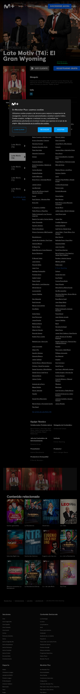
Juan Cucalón (59, 247)
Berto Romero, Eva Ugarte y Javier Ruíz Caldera (64, 254)
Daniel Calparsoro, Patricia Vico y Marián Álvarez (65, 342)
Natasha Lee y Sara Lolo (40, 341)
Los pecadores (44, 624)
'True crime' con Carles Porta (48, 641)
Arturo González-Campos (40, 140)
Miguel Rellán (36, 387)
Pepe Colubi (36, 281)
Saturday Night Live (13, 556)
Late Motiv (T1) (16, 190)
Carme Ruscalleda (61, 281)
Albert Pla (35, 350)
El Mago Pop (36, 247)
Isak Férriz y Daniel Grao (63, 229)
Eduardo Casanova (38, 153)
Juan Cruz (35, 268)
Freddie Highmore (61, 222)
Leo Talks (63, 525)
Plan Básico (43, 692)
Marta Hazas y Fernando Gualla (42, 404)
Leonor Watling (37, 294)
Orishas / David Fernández (40, 366)
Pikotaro (58, 384)
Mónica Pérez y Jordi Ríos (63, 170)
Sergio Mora (59, 207)
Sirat (41, 627)
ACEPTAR (60, 130)
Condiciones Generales (46, 678)
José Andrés (36, 261)
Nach (57, 323)
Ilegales (57, 359)
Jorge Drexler (36, 320)
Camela (58, 147)
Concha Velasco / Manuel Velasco (63, 380)
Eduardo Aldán (60, 243)
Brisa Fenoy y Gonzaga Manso (41, 179)
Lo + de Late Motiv (48, 586)
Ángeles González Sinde (39, 147)
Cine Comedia (6, 627)
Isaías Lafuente (60, 225)
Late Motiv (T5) (16, 145)
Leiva (57, 176)
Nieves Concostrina (38, 305)
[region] (40, 117)
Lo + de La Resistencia (67, 556)
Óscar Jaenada (37, 390)
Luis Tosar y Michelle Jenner (64, 369)
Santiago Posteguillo (38, 271)
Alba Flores (59, 330)
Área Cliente (43, 675)
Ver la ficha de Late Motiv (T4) (41, 412)
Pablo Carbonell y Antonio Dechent (63, 309)
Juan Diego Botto (60, 302)
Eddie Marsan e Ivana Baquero (42, 250)
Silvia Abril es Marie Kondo (63, 287)
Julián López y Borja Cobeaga (64, 211)
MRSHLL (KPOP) (60, 261)
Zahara (57, 271)
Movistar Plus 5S (44, 658)
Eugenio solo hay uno (49, 556)
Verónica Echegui (61, 327)
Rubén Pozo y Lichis (38, 336)
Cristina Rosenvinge (61, 184)
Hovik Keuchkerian (61, 250)
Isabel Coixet (36, 278)
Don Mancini (59, 356)
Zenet (34, 196)
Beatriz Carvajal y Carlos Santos (42, 219)
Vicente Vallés (36, 265)
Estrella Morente (60, 191)
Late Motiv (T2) (16, 178)
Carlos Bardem (37, 170)
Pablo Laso (58, 265)
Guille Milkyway (37, 176)
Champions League (7, 672)
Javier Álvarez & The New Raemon (63, 337)
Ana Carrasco (59, 363)
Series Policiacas (7, 647)
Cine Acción (5, 630)
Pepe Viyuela (59, 284)
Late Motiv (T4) (16, 156)
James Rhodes (60, 404)
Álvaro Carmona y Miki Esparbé (42, 232)
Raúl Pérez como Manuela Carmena (63, 203)
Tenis (3, 689)
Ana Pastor (58, 278)
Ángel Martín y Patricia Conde (65, 162)
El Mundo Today (37, 258)
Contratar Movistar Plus (46, 683)
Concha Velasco (37, 162)
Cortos (4, 633)
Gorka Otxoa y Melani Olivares (42, 363)
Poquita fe (43, 638)
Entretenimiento (7, 658)
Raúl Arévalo (36, 302)
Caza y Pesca (43, 656)
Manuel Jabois (60, 137)
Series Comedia (6, 650)
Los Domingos (44, 618)
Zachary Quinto (60, 173)
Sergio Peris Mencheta (39, 399)
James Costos (36, 379)
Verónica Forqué (37, 144)
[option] (14, 479)
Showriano (45, 525)
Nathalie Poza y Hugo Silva (63, 240)
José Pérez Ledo (60, 214)
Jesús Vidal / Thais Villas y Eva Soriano (65, 233)
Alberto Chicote (37, 330)
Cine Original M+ (7, 621)
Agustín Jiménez (37, 225)
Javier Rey (58, 219)
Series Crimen (6, 653)
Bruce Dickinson (37, 253)
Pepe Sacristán (37, 150)
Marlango (58, 387)
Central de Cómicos (31, 556)
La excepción (36, 291)
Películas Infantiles (7, 635)
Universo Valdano (7, 683)
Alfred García (36, 287)
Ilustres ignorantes (13, 525)
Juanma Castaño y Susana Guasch (63, 399)
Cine (29, 6)
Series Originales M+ (8, 641)
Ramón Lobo (59, 188)
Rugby (4, 692)
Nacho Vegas (36, 327)
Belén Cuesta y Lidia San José (41, 137)
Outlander (43, 633)
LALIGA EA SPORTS (7, 675)
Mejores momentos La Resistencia (14, 587)
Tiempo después (60, 305)
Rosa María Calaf (61, 299)
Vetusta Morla (36, 376)
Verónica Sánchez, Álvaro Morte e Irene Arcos (65, 295)
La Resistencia (29, 525)
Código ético (43, 681)
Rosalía (57, 346)
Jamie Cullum (36, 184)
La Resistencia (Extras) (32, 586)
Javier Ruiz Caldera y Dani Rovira (66, 333)
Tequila (34, 394)
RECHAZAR (44, 130)
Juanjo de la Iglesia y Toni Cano (42, 240)
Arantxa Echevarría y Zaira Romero (64, 394)
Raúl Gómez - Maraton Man (41, 199)
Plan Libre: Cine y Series (46, 689)
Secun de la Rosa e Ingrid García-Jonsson (40, 192)
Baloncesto (5, 686)
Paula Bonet (59, 314)
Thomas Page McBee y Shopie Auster (64, 180)
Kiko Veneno (59, 199)
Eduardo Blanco (37, 356)
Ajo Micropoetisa (60, 291)
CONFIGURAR (19, 130)
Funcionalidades (44, 672)
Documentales (6, 656)
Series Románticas (7, 644)
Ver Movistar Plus (44, 669)
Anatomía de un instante (47, 635)
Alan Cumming (60, 140)
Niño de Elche (59, 165)
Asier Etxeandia (37, 222)
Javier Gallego (37, 359)
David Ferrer (59, 366)
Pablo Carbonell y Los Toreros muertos (42, 215)
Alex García (59, 237)
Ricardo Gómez (37, 333)
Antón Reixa (36, 314)
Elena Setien (59, 196)
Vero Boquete (36, 299)
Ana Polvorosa (37, 317)
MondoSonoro (36, 237)
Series (20, 6)
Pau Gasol (35, 407)
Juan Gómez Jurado (61, 317)
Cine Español (6, 624)
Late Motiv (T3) (16, 167)
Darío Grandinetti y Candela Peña (64, 157)
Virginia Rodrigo (37, 173)
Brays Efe (35, 203)
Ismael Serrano (60, 274)
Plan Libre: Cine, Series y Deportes (49, 686)
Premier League (6, 678)
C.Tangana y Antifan (38, 207)
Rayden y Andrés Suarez (63, 258)
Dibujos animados (45, 650)
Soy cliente (39, 68)
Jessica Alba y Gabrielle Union (65, 150)
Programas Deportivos (46, 653)
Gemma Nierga (37, 243)
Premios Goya (36, 274)
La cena (42, 621)
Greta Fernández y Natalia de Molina (41, 165)
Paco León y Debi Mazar (63, 350)
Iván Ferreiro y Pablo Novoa (64, 390)
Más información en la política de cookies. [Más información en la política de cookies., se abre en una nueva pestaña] (33, 123)
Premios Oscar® (44, 647)
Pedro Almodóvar (38, 229)
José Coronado (37, 346)
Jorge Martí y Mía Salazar (63, 144)
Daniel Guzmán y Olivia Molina (42, 369)
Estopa (34, 157)
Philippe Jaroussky (61, 353)
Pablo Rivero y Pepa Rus (40, 211)
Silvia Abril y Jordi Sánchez (40, 284)
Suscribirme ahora (59, 6)
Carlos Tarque (60, 376)
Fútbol (38, 6)
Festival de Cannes (45, 644)
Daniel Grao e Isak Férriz (40, 372)
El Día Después (6, 681)
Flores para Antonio (45, 630)
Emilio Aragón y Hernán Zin (64, 372)
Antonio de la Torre (38, 384)
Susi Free (63, 586)
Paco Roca (58, 153)
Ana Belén (35, 309)
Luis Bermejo (36, 188)
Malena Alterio (37, 323)
